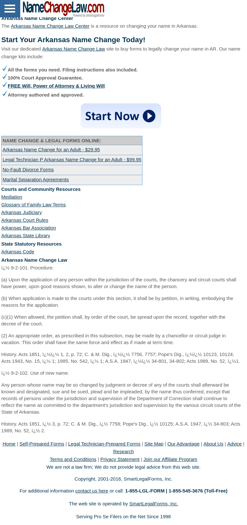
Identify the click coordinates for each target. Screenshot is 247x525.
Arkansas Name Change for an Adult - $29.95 (51, 149)
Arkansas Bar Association (28, 227)
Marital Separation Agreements (36, 179)
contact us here (91, 490)
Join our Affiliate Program (170, 459)
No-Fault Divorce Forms (28, 169)
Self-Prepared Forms (41, 443)
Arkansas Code (17, 251)
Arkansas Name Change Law (73, 49)
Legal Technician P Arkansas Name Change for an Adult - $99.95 (72, 159)
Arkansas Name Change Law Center (50, 26)
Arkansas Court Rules (24, 220)
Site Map (153, 443)
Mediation (11, 197)
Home (9, 443)
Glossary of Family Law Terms (33, 204)
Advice (234, 443)
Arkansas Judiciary (21, 212)
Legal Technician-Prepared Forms (104, 443)
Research (123, 451)
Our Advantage (183, 443)
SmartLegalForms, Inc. (153, 503)
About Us (214, 443)
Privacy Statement (120, 459)
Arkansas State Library (25, 235)
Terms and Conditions (73, 459)
